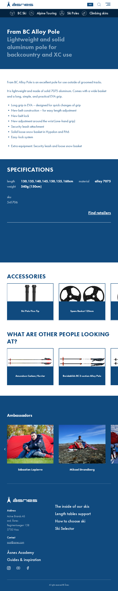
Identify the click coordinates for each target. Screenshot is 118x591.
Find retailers (99, 212)
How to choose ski (70, 521)
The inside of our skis (72, 506)
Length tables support (73, 513)
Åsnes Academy (20, 552)
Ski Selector (64, 528)
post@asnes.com (15, 542)
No (90, 4)
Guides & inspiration (24, 559)
